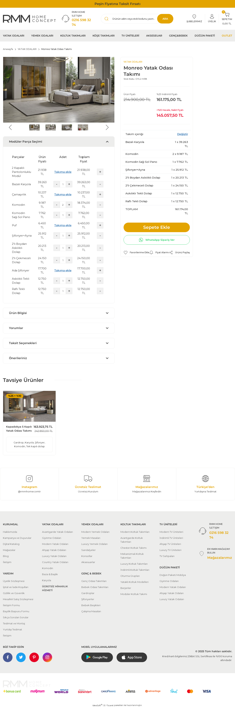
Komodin (47, 568)
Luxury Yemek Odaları (94, 543)
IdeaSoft (97, 705)
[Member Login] (212, 18)
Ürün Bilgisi (18, 313)
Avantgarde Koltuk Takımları (131, 539)
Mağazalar (9, 550)
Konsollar (86, 556)
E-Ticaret (109, 705)
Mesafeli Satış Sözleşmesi (18, 599)
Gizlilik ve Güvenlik (14, 593)
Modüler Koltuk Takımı (133, 594)
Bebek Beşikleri (90, 605)
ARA (165, 18)
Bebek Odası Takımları (94, 587)
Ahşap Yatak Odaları (54, 550)
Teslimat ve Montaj (14, 623)
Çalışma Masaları (91, 611)
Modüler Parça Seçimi (25, 141)
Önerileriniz (18, 358)
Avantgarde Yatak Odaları (57, 531)
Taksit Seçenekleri (23, 343)
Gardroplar (87, 593)
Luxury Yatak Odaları (54, 556)
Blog (6, 556)
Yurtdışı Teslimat (12, 629)
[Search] (137, 18)
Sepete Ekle (156, 227)
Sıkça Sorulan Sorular (15, 617)
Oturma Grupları (130, 575)
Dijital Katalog (11, 543)
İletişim (7, 562)
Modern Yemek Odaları (95, 531)
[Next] (107, 127)
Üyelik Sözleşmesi (13, 581)
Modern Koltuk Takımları (134, 531)
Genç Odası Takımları (93, 581)
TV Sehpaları (167, 556)
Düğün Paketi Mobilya (173, 574)
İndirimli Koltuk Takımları (134, 569)
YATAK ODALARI (133, 61)
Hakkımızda (10, 531)
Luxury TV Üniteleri (170, 550)
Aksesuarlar (88, 562)
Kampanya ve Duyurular (17, 537)
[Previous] (10, 127)
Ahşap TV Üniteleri (170, 543)
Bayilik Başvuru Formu (16, 611)
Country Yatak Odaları (55, 562)
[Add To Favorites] (136, 252)
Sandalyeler (88, 550)
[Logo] (29, 19)
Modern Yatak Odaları (55, 543)
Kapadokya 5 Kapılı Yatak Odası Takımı (19, 428)
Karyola (46, 580)
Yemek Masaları (90, 537)
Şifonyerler (87, 599)
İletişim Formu (11, 605)
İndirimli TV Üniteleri (171, 537)
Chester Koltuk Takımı (133, 547)
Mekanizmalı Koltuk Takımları (132, 555)
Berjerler (125, 588)
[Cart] (227, 19)
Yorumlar (16, 328)
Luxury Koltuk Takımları (134, 563)
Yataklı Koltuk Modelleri (134, 581)
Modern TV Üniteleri (171, 531)
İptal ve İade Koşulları (15, 587)
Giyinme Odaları (51, 537)
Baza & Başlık (50, 574)
